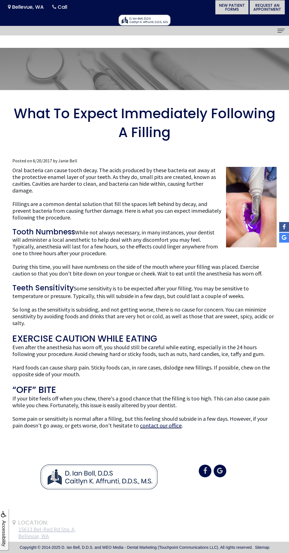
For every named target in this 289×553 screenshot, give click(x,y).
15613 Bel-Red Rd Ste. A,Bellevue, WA (47, 539)
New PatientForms (232, 7)
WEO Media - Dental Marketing (129, 547)
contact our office (161, 425)
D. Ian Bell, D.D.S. (78, 547)
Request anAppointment (267, 7)
